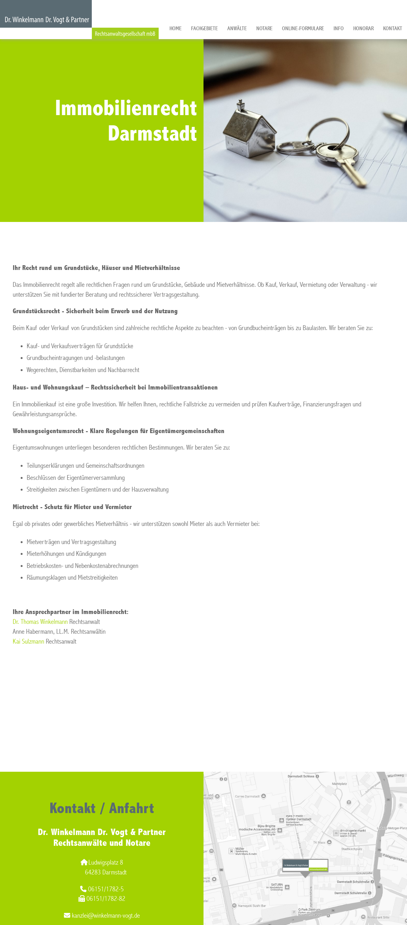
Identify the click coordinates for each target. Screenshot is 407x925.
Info (339, 28)
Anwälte (237, 28)
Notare (264, 28)
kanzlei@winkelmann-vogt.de (102, 916)
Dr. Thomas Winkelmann (40, 622)
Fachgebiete (204, 28)
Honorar (363, 28)
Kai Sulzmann (28, 641)
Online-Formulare (303, 28)
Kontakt (392, 28)
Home (175, 28)
